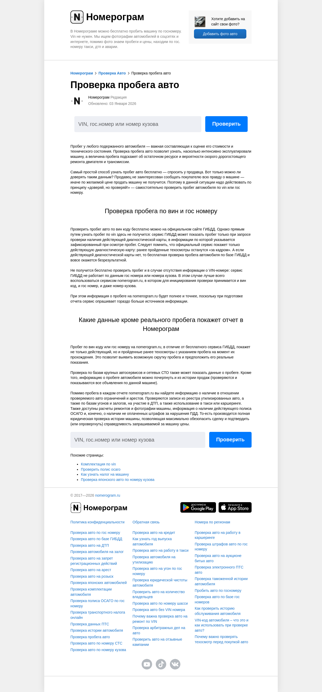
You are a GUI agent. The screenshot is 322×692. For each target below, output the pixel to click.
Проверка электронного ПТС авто (219, 570)
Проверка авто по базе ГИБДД (96, 539)
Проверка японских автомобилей (98, 583)
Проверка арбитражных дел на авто (158, 630)
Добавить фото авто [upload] (220, 34)
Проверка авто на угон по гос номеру (157, 571)
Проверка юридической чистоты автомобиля (159, 582)
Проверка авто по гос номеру (95, 532)
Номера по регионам (212, 522)
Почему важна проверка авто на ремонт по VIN (159, 619)
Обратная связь (145, 522)
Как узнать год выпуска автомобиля (152, 541)
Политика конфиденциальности (97, 522)
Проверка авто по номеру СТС (96, 643)
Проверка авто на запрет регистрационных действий (93, 561)
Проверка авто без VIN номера (158, 610)
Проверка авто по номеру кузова (98, 650)
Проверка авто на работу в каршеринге (218, 535)
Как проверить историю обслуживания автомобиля (218, 611)
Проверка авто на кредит (153, 532)
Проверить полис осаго (100, 469)
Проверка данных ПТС (89, 624)
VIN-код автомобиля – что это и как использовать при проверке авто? (221, 625)
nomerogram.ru (107, 495)
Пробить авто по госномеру (218, 590)
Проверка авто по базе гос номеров (217, 599)
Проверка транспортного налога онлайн (97, 615)
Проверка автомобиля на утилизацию (153, 559)
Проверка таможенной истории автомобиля (221, 581)
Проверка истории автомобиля (96, 630)
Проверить (226, 124)
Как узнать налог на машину (105, 474)
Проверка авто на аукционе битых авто (218, 558)
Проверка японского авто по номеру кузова (117, 480)
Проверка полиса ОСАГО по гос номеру (97, 603)
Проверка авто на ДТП (89, 545)
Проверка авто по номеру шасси (160, 603)
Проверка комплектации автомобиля (91, 592)
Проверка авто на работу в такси (160, 550)
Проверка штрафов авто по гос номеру (221, 546)
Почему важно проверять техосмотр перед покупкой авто (221, 639)
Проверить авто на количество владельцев (158, 594)
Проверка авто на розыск (91, 576)
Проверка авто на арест (90, 570)
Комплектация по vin (98, 464)
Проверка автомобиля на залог (97, 552)
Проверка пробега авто (90, 637)
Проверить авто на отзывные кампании (157, 642)
